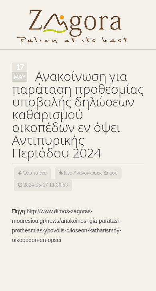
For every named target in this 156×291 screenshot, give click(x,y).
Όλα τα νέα (35, 173)
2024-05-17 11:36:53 (45, 185)
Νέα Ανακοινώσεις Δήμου (91, 173)
